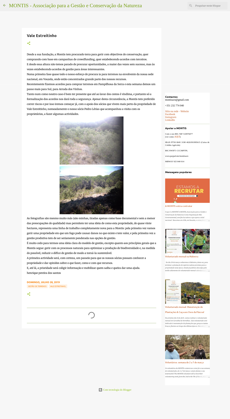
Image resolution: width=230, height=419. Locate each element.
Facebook (170, 114)
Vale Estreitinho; (58, 286)
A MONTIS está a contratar (178, 206)
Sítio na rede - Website (177, 111)
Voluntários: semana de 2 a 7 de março (184, 362)
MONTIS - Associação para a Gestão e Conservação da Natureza (75, 5)
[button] (29, 43)
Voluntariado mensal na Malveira (181, 256)
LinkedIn (170, 120)
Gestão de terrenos (37, 286)
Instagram (170, 117)
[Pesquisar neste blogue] (210, 5)
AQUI (177, 137)
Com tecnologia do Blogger (115, 389)
